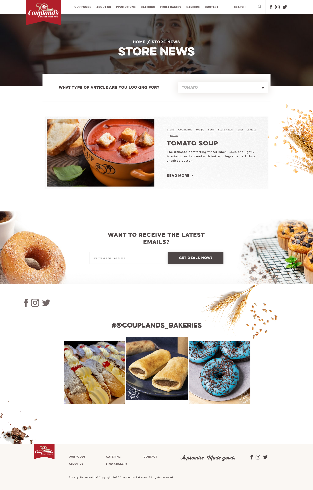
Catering (148, 7)
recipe (200, 129)
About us (104, 7)
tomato (251, 129)
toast (240, 129)
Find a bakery (171, 7)
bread (171, 129)
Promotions (126, 7)
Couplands (185, 129)
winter (174, 134)
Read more (178, 175)
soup (211, 129)
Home (139, 42)
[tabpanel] (94, 372)
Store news (225, 129)
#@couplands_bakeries (156, 325)
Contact (211, 7)
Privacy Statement (81, 477)
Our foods (83, 7)
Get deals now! (195, 257)
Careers (193, 7)
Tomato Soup (193, 143)
